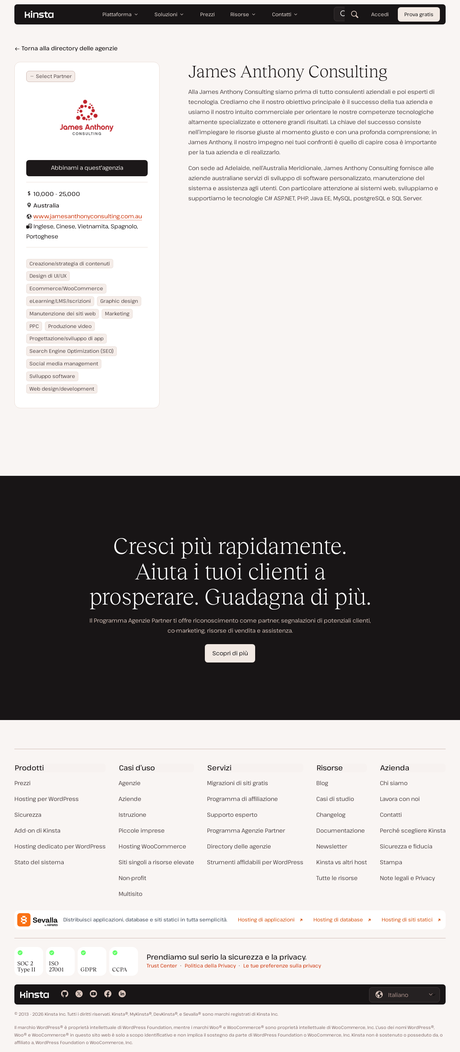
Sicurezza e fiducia (406, 846)
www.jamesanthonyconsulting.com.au (87, 216)
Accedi (380, 14)
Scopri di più (230, 653)
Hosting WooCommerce (152, 846)
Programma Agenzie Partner (246, 830)
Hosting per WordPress (46, 799)
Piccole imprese (142, 830)
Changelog (330, 815)
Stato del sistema (39, 862)
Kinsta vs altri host (341, 862)
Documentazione (340, 830)
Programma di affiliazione (242, 799)
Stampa (391, 862)
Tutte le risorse (337, 878)
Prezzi (22, 783)
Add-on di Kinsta (37, 830)
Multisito (130, 894)
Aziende (130, 799)
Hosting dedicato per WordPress (60, 846)
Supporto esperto (232, 815)
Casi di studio (335, 799)
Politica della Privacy (210, 965)
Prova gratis (418, 14)
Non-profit (132, 878)
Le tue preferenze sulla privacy (282, 965)
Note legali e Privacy (407, 878)
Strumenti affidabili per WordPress (255, 862)
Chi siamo (394, 783)
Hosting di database (338, 919)
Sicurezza (27, 815)
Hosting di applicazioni (266, 919)
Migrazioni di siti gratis (237, 783)
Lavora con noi (400, 799)
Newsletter (331, 846)
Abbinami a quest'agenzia (87, 168)
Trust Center (162, 965)
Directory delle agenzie (239, 846)
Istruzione (132, 815)
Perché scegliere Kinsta (413, 830)
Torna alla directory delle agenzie (66, 48)
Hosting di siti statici (407, 919)
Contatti (391, 815)
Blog (322, 783)
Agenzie (130, 783)
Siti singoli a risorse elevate (156, 862)
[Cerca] (355, 14)
